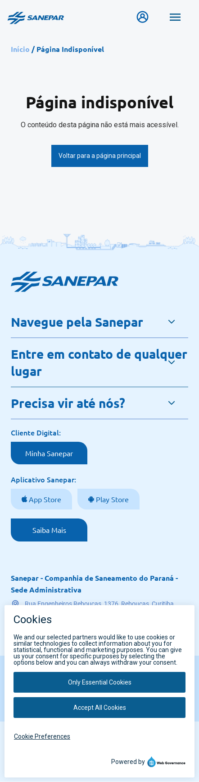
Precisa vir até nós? (68, 403)
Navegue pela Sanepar (77, 321)
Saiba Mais (49, 529)
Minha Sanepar (49, 453)
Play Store (111, 499)
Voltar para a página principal (100, 155)
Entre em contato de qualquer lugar (99, 362)
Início (20, 49)
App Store (44, 499)
